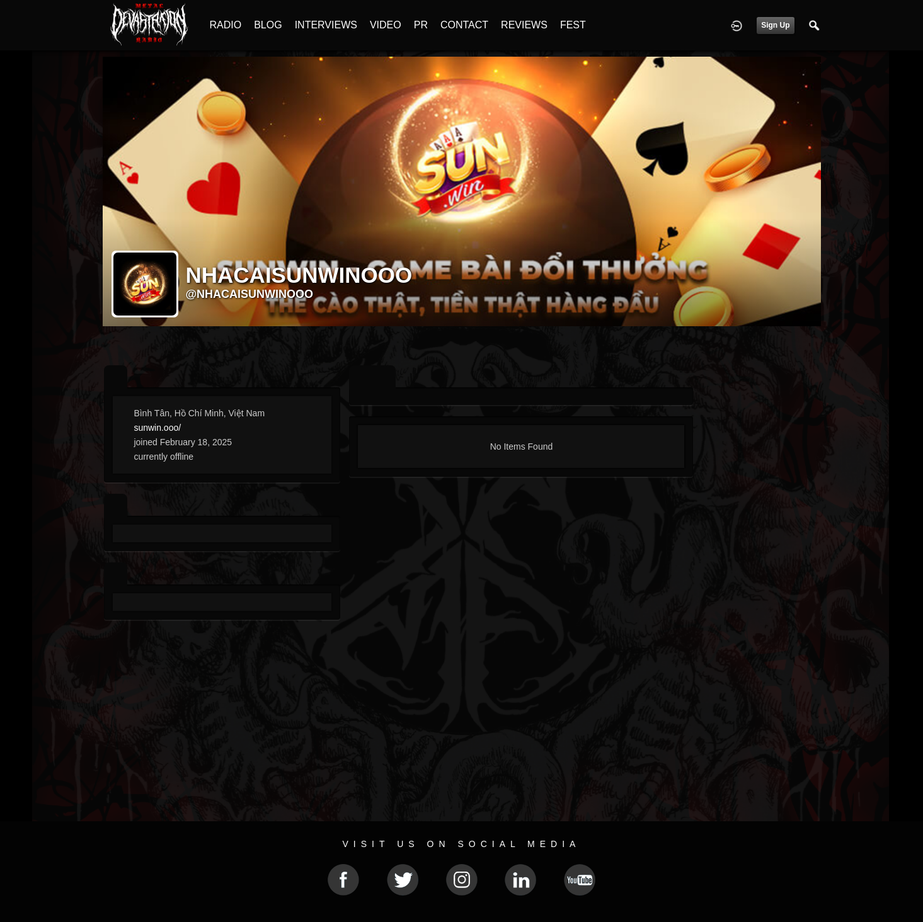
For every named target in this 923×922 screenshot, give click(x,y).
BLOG (268, 25)
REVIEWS (524, 25)
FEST (573, 25)
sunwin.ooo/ (157, 428)
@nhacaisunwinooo (250, 294)
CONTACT (464, 25)
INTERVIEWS (326, 25)
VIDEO (385, 25)
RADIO (226, 25)
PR (421, 25)
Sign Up (775, 25)
